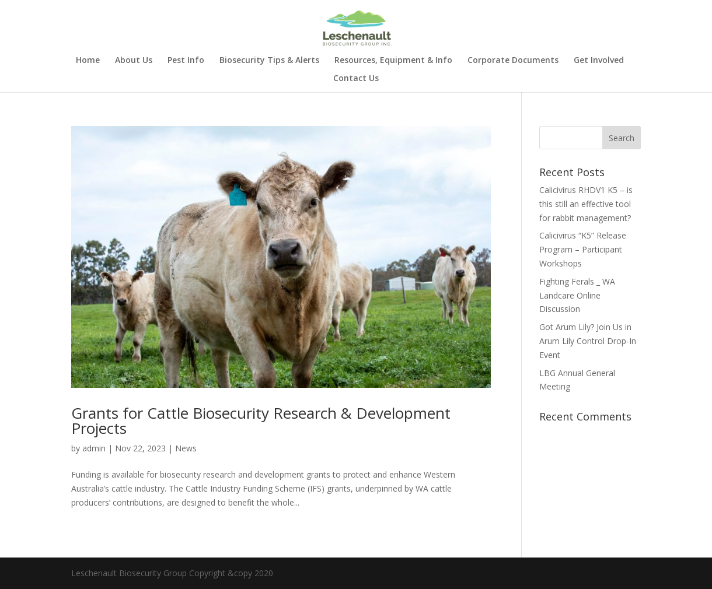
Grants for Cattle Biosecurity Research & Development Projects (261, 420)
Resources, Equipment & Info (393, 60)
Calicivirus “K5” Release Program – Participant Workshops (582, 249)
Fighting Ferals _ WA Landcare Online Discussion (577, 295)
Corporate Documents (513, 60)
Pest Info (185, 60)
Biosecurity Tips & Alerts (269, 60)
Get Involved (599, 60)
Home (88, 60)
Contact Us (356, 78)
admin (94, 448)
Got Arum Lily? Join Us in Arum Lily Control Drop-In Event (587, 340)
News (186, 448)
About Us (133, 60)
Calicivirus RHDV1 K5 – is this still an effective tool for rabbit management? (586, 203)
